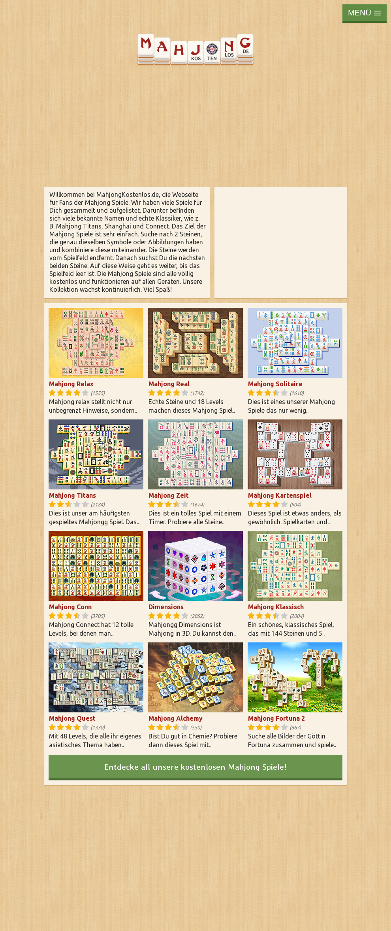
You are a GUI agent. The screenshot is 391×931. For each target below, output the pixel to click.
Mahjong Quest (72, 718)
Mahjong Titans (72, 495)
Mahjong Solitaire (275, 383)
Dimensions (166, 606)
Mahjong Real (169, 383)
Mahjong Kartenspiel (280, 495)
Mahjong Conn (70, 606)
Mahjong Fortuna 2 (276, 718)
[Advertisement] (195, 126)
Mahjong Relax (71, 383)
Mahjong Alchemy (176, 718)
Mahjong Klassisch (276, 606)
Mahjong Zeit (169, 495)
